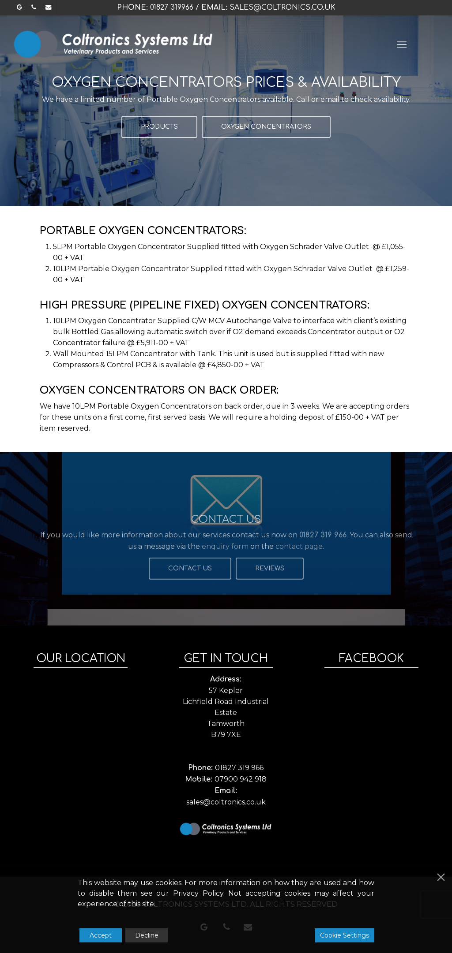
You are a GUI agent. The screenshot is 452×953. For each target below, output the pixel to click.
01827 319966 (171, 7)
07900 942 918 (241, 779)
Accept (101, 935)
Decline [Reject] (146, 935)
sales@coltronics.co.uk (282, 7)
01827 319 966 (239, 767)
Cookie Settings (344, 935)
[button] (402, 44)
